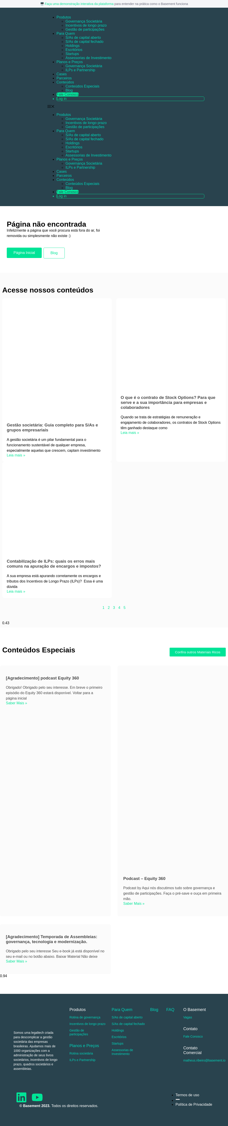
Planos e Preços (69, 62)
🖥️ (42, 4)
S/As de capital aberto (83, 37)
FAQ (170, 1009)
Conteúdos (65, 82)
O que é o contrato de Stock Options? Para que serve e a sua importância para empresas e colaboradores (168, 402)
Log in (62, 99)
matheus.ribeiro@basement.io (204, 1060)
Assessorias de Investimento (88, 58)
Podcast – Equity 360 (144, 878)
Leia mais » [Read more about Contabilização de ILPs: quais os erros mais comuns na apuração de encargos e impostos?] (16, 591)
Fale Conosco (67, 94)
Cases (61, 74)
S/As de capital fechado (84, 42)
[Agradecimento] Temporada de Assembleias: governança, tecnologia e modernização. (51, 939)
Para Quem (65, 33)
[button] (128, 151)
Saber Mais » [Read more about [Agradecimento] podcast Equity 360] (16, 703)
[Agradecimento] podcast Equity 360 (42, 678)
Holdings (72, 46)
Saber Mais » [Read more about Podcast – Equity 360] (134, 903)
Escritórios (73, 50)
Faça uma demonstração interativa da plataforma (79, 4)
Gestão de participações (84, 29)
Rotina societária (81, 1053)
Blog (69, 90)
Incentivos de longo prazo (85, 25)
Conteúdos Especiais (82, 86)
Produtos (63, 17)
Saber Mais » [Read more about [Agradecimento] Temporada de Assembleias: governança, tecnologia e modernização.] (16, 961)
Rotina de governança (84, 1017)
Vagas (187, 1017)
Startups (72, 54)
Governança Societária (83, 21)
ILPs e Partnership (80, 70)
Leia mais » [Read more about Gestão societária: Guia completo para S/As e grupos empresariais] (16, 455)
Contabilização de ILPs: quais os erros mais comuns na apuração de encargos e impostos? (54, 564)
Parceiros (64, 78)
